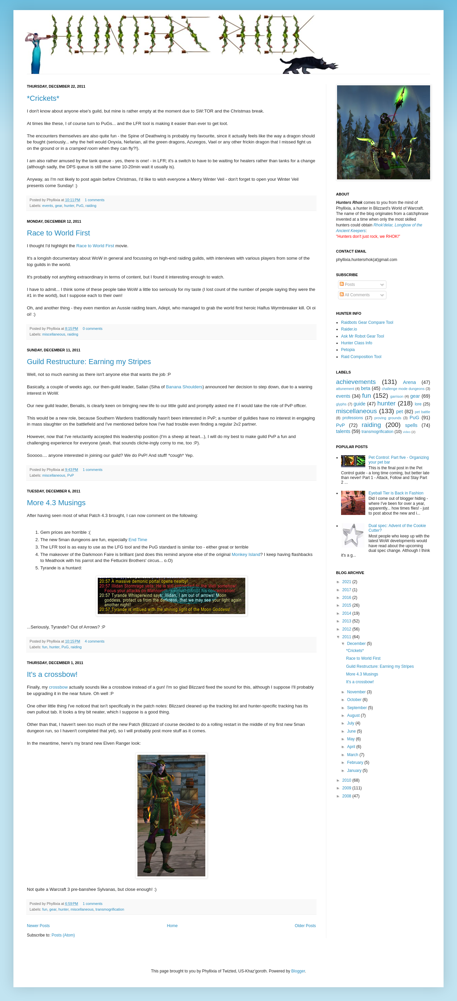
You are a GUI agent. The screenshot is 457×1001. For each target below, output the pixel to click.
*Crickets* (43, 98)
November (357, 692)
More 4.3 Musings (56, 502)
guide (359, 403)
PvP (70, 475)
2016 (347, 597)
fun (44, 647)
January (355, 770)
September (357, 707)
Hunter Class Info (356, 343)
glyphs (341, 404)
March (353, 754)
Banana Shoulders (184, 386)
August (354, 715)
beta (365, 388)
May (351, 739)
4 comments (95, 641)
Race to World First (58, 233)
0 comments (92, 329)
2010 (347, 780)
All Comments (355, 295)
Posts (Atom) (63, 935)
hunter (69, 206)
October (355, 699)
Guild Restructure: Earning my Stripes (89, 361)
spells (411, 425)
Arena (409, 382)
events (47, 206)
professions (352, 418)
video (407, 432)
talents (343, 431)
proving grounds (387, 418)
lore (418, 404)
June (352, 731)
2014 (347, 613)
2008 (347, 796)
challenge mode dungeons (403, 389)
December (357, 643)
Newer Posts (38, 925)
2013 (347, 621)
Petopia (348, 349)
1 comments (95, 200)
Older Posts (305, 925)
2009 (347, 788)
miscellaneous (53, 334)
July (351, 723)
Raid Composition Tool (361, 356)
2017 (347, 589)
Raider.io (349, 329)
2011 (347, 637)
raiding (90, 206)
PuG (80, 206)
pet (399, 411)
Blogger (298, 971)
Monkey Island (246, 554)
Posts (347, 284)
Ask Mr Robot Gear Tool (362, 336)
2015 (347, 605)
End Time (137, 539)
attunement (345, 389)
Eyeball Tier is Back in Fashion (396, 493)
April (351, 746)
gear (58, 206)
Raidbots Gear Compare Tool (367, 322)
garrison (396, 396)
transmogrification (109, 909)
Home (172, 925)
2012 (347, 629)
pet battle (422, 412)
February (355, 762)
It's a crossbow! (52, 674)
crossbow (58, 687)
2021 (347, 581)
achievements (356, 381)
